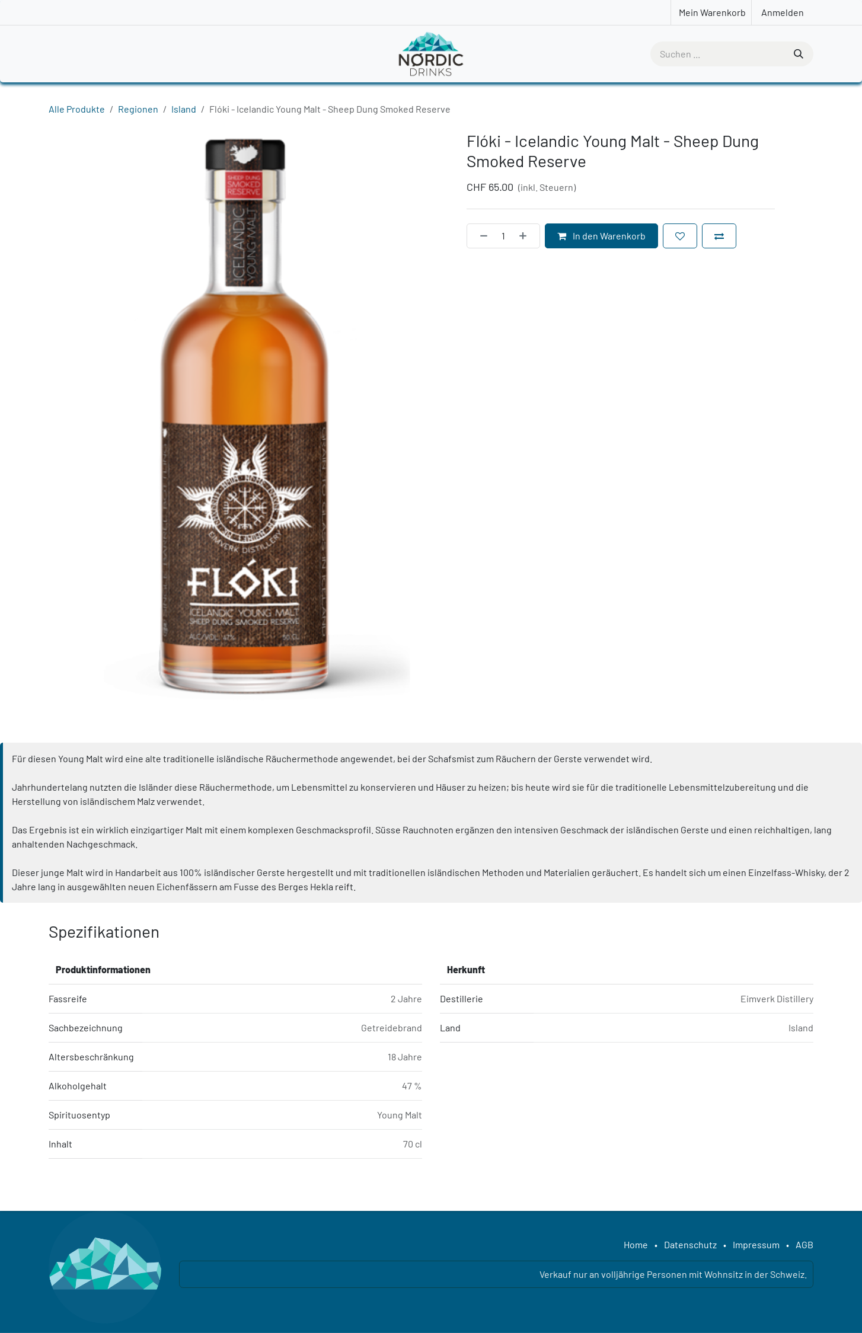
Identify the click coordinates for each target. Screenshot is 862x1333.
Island (183, 108)
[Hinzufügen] (526, 236)
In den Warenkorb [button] (601, 235)
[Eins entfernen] (480, 236)
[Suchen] (797, 53)
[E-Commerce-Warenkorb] (711, 12)
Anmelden (782, 12)
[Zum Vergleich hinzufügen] (719, 235)
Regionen (138, 108)
